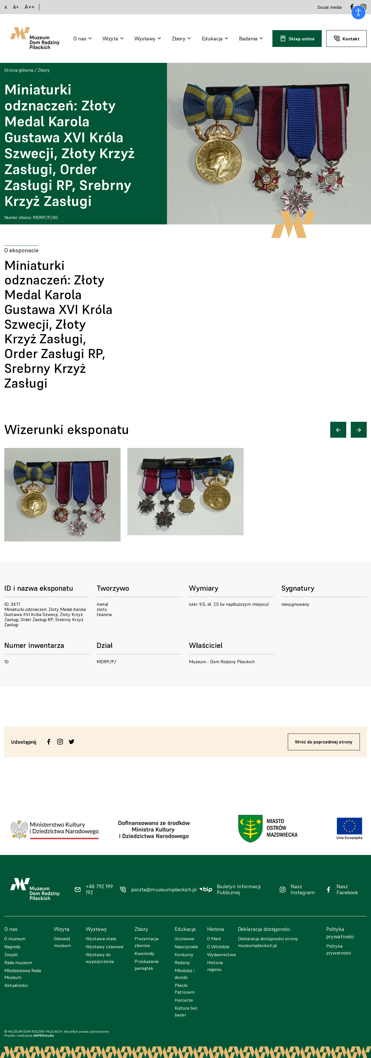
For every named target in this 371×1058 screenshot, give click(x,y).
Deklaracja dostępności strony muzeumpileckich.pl (268, 942)
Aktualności (16, 985)
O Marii (214, 938)
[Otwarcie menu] (83, 38)
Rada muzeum (18, 962)
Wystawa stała (101, 938)
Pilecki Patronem (185, 988)
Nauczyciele (186, 946)
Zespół (11, 954)
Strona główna (18, 70)
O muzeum (14, 938)
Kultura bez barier (186, 1011)
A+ (16, 7)
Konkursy (184, 954)
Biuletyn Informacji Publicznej (238, 889)
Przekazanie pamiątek (146, 964)
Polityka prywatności (338, 949)
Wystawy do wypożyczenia (100, 958)
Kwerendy (144, 953)
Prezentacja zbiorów (146, 942)
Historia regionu (215, 966)
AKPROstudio (43, 1035)
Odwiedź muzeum (62, 942)
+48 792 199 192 (99, 889)
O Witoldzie (218, 946)
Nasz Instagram (303, 889)
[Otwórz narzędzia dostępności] (358, 12)
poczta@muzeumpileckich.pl (164, 889)
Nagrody (12, 946)
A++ (29, 7)
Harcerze (184, 1000)
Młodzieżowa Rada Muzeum (22, 974)
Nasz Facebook (347, 889)
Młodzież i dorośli (184, 974)
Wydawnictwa (221, 954)
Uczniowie (184, 938)
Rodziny (182, 962)
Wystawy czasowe (104, 946)
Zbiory (44, 70)
